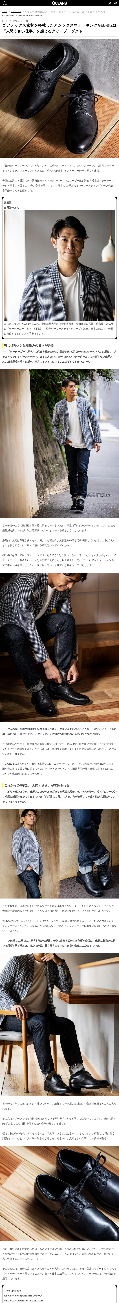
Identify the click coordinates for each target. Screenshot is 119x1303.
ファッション (16, 11)
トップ (4, 11)
